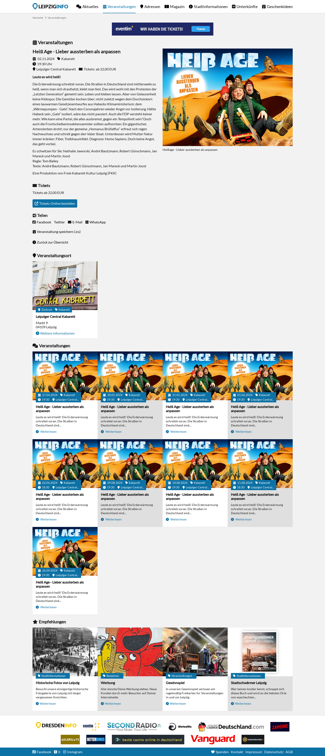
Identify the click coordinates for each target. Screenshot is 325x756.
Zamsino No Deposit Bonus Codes (279, 727)
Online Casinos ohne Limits (253, 739)
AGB (289, 752)
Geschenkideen (280, 6)
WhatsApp (98, 222)
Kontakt (237, 752)
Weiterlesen (48, 431)
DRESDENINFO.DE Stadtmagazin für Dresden (56, 725)
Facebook (44, 222)
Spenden (222, 752)
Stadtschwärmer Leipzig (248, 683)
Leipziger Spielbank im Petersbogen (231, 727)
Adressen (152, 6)
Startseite (50, 6)
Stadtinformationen (211, 6)
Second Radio (134, 727)
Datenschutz (273, 752)
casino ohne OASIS (213, 739)
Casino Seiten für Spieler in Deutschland (180, 727)
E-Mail (77, 222)
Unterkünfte (247, 6)
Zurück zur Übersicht (52, 242)
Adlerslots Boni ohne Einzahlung (70, 739)
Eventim (92, 727)
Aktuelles (90, 6)
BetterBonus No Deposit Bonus (95, 739)
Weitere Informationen (57, 333)
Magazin (177, 6)
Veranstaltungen (122, 6)
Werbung (108, 683)
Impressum (253, 752)
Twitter (59, 222)
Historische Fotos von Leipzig (57, 683)
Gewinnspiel (175, 683)
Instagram (74, 752)
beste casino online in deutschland (148, 739)
